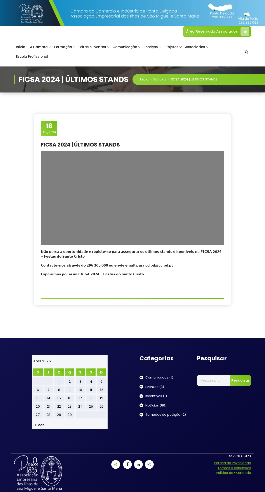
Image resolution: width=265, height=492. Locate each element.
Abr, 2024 (49, 128)
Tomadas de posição (162, 414)
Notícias (159, 79)
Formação (63, 47)
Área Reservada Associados (217, 31)
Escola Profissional (32, 56)
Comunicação (125, 47)
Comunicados (156, 377)
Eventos (151, 386)
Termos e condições (234, 468)
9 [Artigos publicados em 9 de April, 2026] (70, 389)
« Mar (39, 425)
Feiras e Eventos (92, 47)
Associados (195, 47)
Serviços (151, 47)
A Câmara (39, 47)
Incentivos (153, 396)
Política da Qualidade (233, 472)
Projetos (171, 47)
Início (20, 47)
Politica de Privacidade (232, 463)
